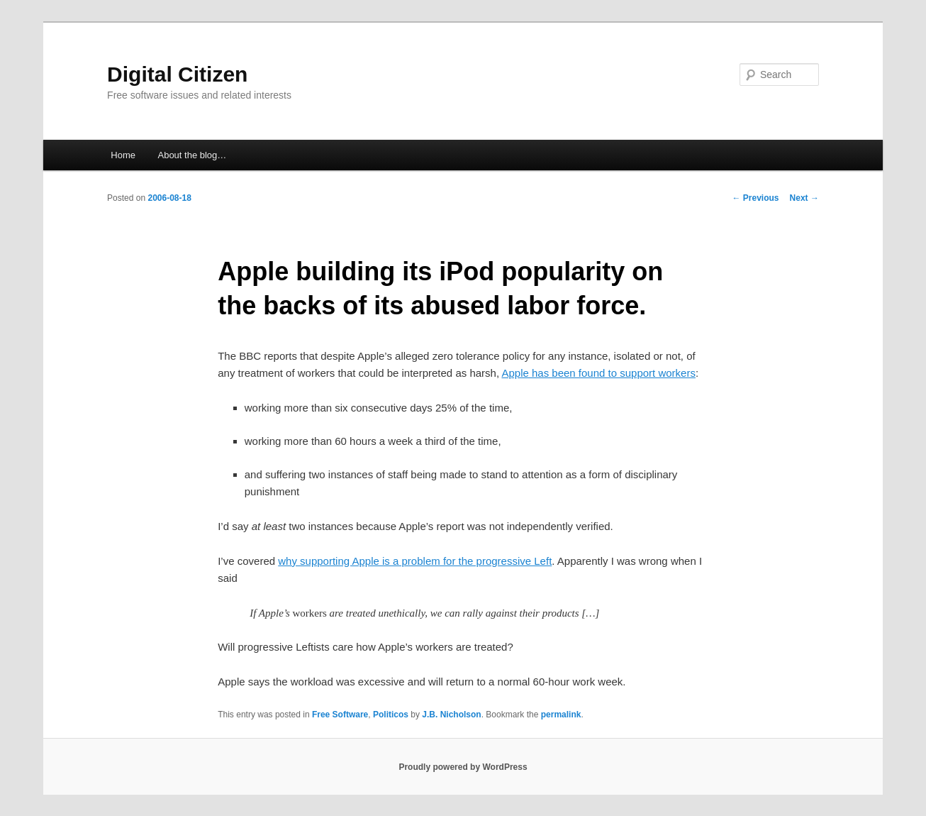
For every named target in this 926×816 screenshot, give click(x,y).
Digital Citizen (177, 74)
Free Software (340, 714)
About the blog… (191, 155)
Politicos (390, 714)
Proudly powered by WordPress (462, 767)
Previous (755, 198)
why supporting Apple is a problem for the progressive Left (415, 561)
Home (123, 155)
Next (804, 198)
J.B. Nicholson (451, 714)
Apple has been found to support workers (598, 373)
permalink (561, 714)
